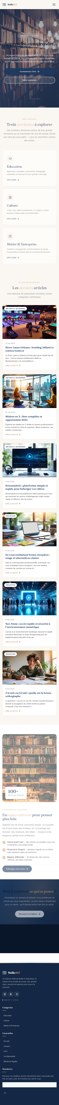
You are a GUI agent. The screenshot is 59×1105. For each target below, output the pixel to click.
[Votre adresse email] (29, 1084)
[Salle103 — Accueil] (9, 4)
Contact (7, 1046)
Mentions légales (10, 1061)
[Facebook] (16, 994)
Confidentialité (9, 1056)
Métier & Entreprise (11, 1026)
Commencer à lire (29, 72)
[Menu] (54, 4)
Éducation (8, 1015)
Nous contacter (29, 81)
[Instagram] (4, 994)
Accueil (6, 1041)
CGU (5, 1051)
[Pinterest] (10, 994)
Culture (6, 1021)
